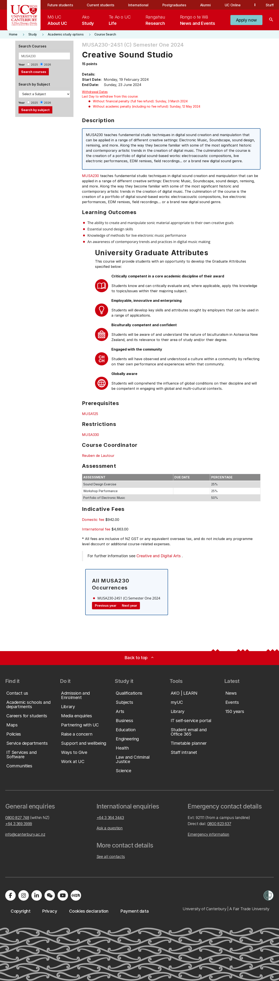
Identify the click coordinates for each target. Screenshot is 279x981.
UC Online (233, 5)
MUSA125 (90, 414)
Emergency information (208, 834)
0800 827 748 (17, 817)
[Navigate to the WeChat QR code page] (49, 895)
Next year (129, 605)
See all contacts (111, 856)
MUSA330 (90, 434)
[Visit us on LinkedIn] (36, 895)
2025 (34, 64)
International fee (96, 529)
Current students (100, 5)
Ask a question (110, 828)
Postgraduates (174, 5)
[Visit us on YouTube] (63, 895)
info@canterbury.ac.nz (25, 834)
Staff (270, 5)
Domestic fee (93, 519)
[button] (246, 20)
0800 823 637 (219, 823)
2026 (47, 64)
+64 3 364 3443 (110, 817)
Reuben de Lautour (98, 455)
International (138, 5)
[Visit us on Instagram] (23, 895)
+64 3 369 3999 (18, 823)
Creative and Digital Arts (158, 556)
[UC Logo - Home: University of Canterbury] (24, 15)
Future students (60, 5)
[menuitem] (57, 20)
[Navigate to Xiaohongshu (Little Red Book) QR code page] (76, 895)
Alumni (205, 5)
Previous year (105, 605)
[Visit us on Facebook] (10, 895)
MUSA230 (90, 176)
